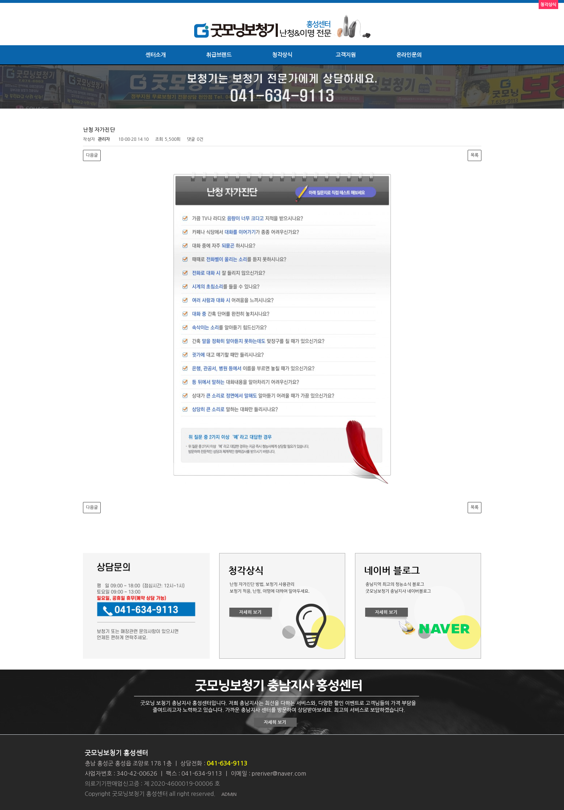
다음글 (92, 155)
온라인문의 (409, 55)
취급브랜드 (218, 55)
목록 (475, 155)
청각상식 (282, 55)
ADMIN (229, 794)
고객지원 (345, 55)
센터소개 (155, 55)
